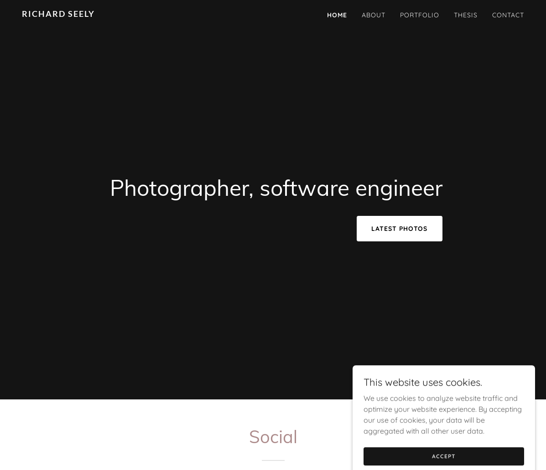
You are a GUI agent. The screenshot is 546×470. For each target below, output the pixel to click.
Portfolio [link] (419, 15)
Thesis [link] (466, 15)
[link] (110, 14)
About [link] (373, 15)
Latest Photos (399, 229)
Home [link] (337, 15)
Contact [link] (508, 15)
